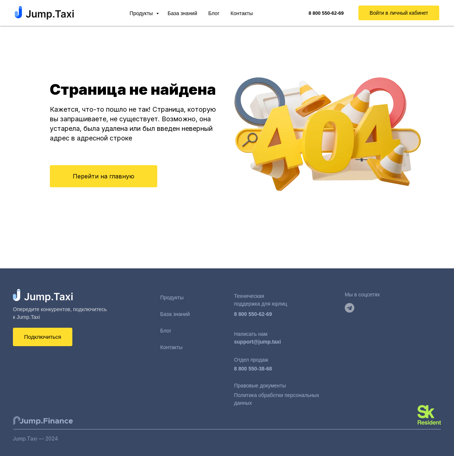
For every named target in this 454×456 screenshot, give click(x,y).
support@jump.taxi (257, 342)
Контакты (242, 13)
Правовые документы (260, 386)
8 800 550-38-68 (253, 369)
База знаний (182, 13)
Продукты (142, 13)
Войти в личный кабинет (398, 13)
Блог (213, 13)
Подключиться (42, 337)
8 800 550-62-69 (253, 314)
